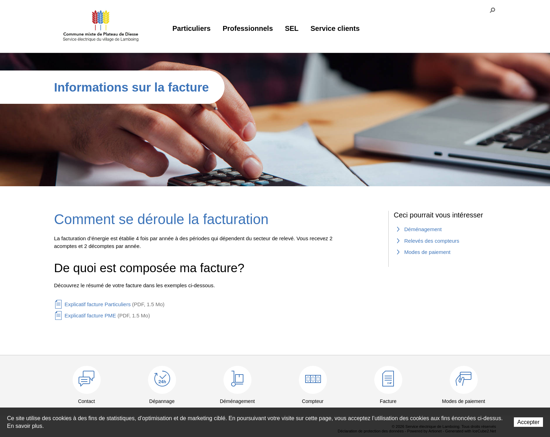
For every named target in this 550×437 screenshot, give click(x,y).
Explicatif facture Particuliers (115, 304)
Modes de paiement (427, 252)
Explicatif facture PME (107, 315)
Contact (86, 401)
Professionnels (248, 28)
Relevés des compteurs (432, 241)
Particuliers (192, 28)
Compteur (312, 401)
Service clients (335, 28)
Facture (388, 401)
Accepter (528, 422)
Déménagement (423, 229)
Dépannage (161, 401)
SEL (292, 28)
